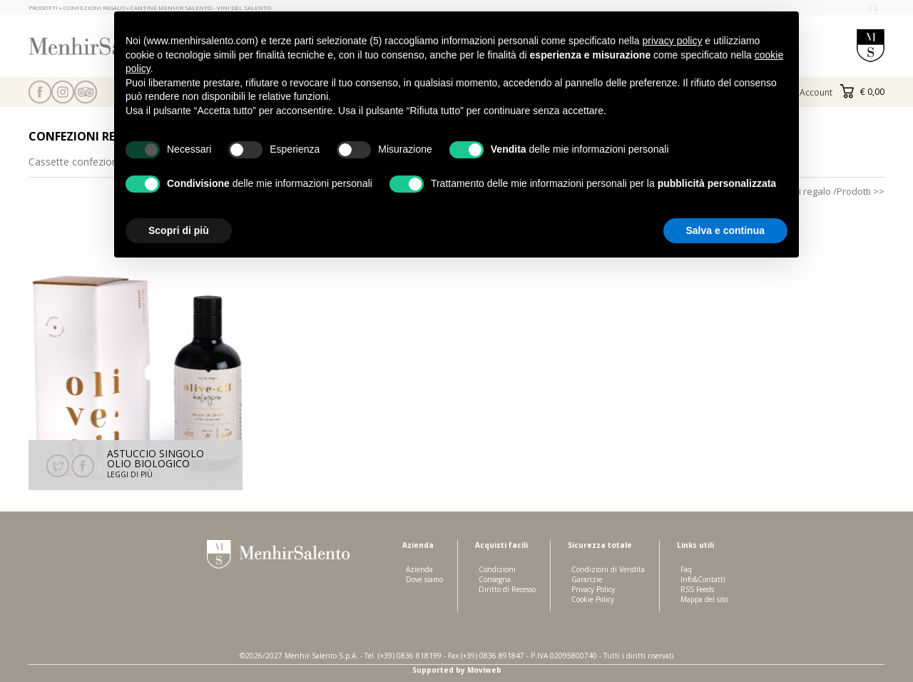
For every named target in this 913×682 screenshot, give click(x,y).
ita (872, 9)
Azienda (419, 569)
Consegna (495, 579)
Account (816, 92)
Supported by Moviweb (456, 670)
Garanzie (586, 579)
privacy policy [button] (672, 40)
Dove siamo (424, 579)
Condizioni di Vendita (608, 569)
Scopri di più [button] (178, 230)
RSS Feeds (697, 589)
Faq (686, 569)
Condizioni (497, 569)
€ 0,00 (862, 92)
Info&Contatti (702, 579)
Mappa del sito (704, 599)
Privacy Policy (593, 589)
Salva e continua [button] (725, 230)
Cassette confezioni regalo (90, 161)
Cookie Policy (592, 599)
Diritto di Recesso (507, 589)
